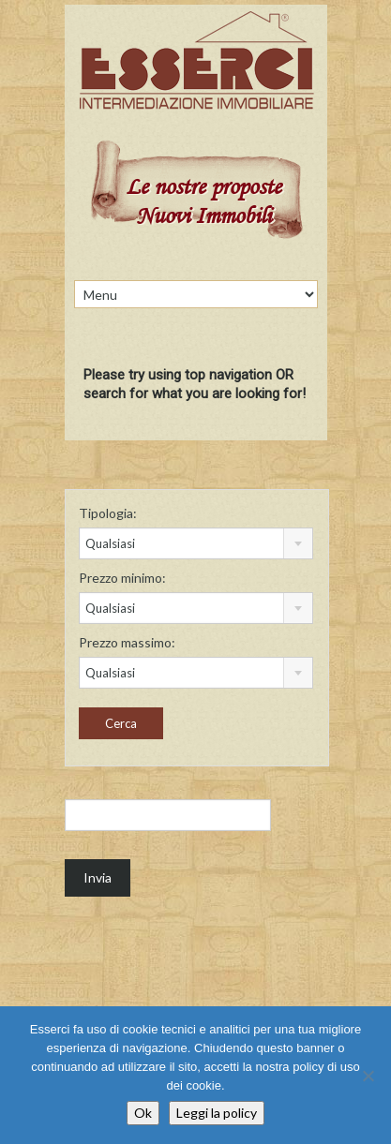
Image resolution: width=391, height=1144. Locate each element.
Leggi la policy (216, 1113)
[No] (367, 1075)
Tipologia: (108, 513)
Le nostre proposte (203, 188)
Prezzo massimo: (127, 642)
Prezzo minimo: (122, 578)
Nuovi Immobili (203, 217)
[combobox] (196, 543)
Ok (143, 1113)
